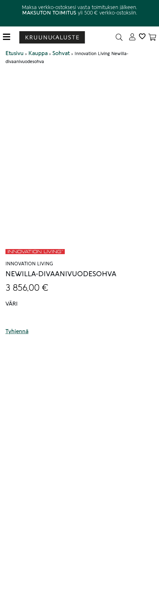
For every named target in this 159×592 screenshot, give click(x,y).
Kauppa (38, 53)
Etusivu (14, 53)
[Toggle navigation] (9, 37)
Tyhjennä (16, 331)
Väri (11, 304)
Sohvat (61, 53)
